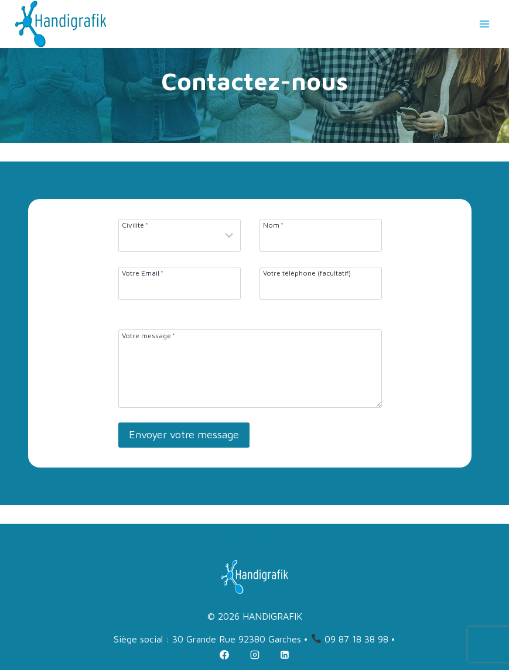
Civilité (135, 225)
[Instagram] (254, 654)
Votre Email (142, 273)
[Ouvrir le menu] (484, 24)
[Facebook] (224, 654)
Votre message (148, 335)
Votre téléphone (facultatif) (307, 273)
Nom (273, 225)
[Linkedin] (284, 654)
